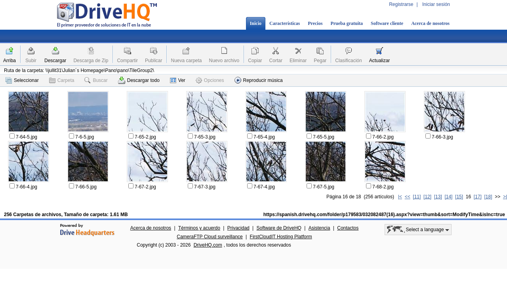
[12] (427, 197)
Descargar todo (139, 80)
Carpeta (61, 80)
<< (407, 197)
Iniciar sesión (436, 4)
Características (284, 23)
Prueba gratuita (346, 23)
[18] (488, 197)
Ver (177, 80)
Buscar (95, 80)
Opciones (210, 80)
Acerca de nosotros (430, 23)
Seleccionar (22, 80)
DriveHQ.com (208, 245)
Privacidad (238, 228)
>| (505, 197)
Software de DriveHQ (279, 228)
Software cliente (387, 23)
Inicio (255, 23)
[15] (459, 197)
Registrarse (401, 4)
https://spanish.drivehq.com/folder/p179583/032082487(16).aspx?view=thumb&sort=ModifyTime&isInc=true (384, 214)
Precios (315, 23)
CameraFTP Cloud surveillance (210, 236)
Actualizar (379, 60)
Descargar (55, 60)
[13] (438, 197)
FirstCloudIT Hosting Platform (281, 236)
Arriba (9, 60)
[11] (417, 197)
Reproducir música (258, 80)
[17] (478, 197)
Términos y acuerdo (199, 228)
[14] (448, 197)
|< (400, 197)
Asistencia (319, 228)
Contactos (347, 228)
